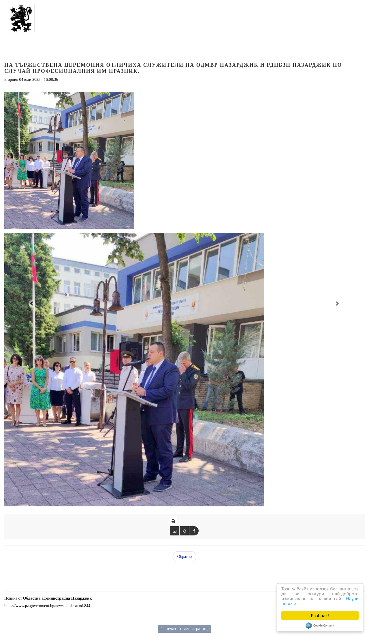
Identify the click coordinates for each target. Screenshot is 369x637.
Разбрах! (320, 616)
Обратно (184, 556)
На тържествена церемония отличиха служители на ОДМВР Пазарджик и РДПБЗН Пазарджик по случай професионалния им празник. (173, 68)
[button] (31, 303)
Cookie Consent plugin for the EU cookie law (320, 625)
